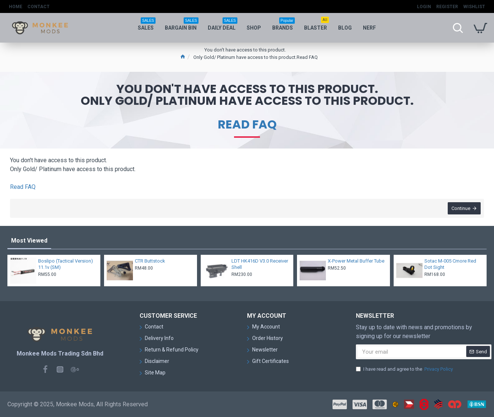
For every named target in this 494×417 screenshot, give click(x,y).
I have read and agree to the (405, 369)
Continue (460, 208)
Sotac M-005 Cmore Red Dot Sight (450, 264)
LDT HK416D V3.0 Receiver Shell (259, 264)
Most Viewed (29, 240)
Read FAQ (247, 124)
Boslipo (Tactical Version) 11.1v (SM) (65, 264)
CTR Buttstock (150, 261)
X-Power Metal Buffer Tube (356, 261)
